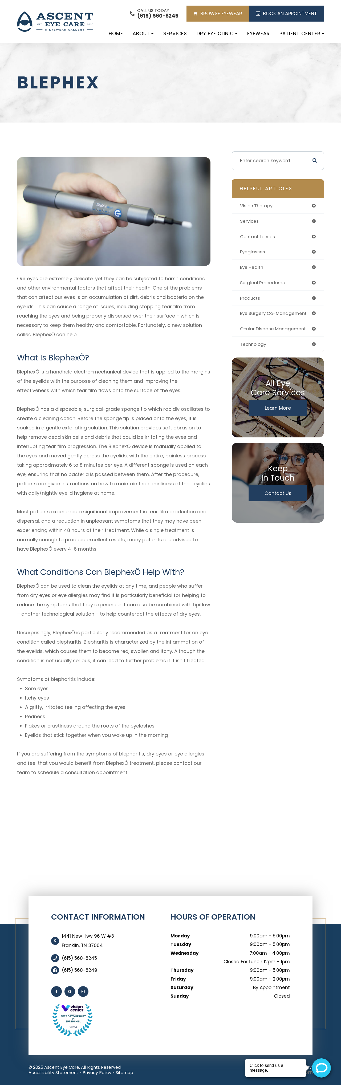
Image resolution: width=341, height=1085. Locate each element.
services (250, 221)
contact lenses (258, 237)
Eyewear (258, 33)
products (250, 299)
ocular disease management (274, 330)
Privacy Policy (97, 1073)
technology (253, 346)
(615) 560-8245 (79, 958)
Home (116, 33)
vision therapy (257, 205)
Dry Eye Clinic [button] (217, 33)
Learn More (278, 410)
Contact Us (278, 495)
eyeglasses (253, 252)
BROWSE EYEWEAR (217, 13)
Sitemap (124, 1073)
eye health (252, 268)
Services (175, 33)
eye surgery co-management (275, 315)
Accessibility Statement (53, 1073)
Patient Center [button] (301, 33)
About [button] (143, 33)
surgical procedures (263, 284)
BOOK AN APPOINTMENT (286, 13)
